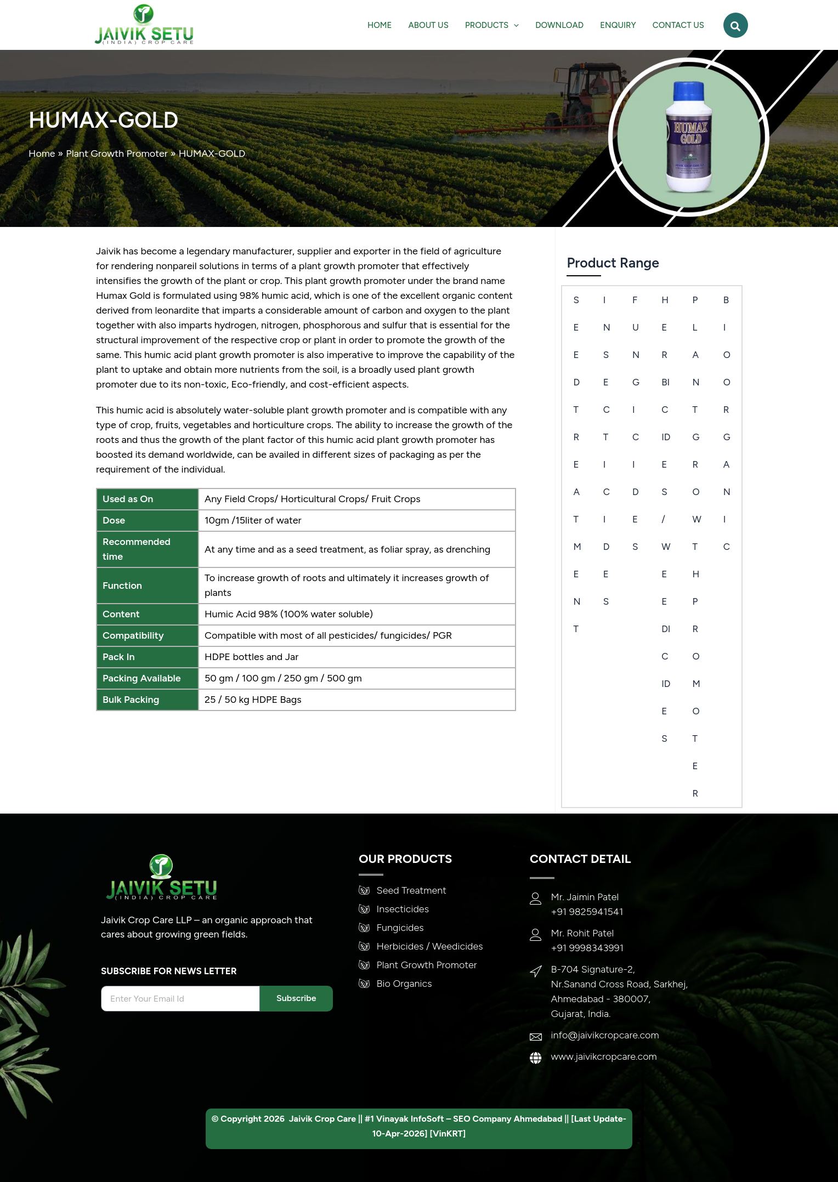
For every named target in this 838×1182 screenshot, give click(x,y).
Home (42, 153)
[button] (735, 25)
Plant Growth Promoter (117, 153)
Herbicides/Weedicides (665, 519)
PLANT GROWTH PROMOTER (696, 546)
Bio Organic (727, 423)
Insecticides (606, 450)
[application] (513, 25)
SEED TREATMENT (577, 464)
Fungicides (635, 423)
